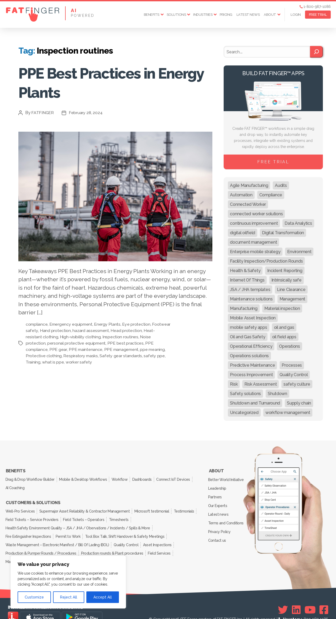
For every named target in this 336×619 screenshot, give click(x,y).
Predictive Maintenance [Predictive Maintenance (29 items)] (252, 365)
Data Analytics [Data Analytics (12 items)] (298, 223)
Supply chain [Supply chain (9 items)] (299, 403)
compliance (37, 324)
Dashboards (146, 478)
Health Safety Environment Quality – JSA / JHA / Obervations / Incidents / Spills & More (77, 521)
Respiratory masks (81, 355)
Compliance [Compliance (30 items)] (270, 194)
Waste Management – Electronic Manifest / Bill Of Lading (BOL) (57, 536)
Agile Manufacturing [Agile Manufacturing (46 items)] (249, 185)
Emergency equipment (72, 324)
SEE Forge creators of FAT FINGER (208, 608)
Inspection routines (132, 336)
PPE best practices (126, 343)
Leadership (218, 486)
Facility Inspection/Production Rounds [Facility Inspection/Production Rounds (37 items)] (266, 261)
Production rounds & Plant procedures (113, 543)
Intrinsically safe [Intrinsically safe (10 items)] (286, 280)
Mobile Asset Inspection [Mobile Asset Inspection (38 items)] (253, 317)
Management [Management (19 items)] (292, 298)
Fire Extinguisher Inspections (28, 528)
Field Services (162, 543)
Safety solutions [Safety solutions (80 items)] (245, 393)
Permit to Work (69, 528)
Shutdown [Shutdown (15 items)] (277, 393)
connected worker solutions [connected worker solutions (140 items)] (256, 213)
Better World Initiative (226, 478)
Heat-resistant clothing (47, 336)
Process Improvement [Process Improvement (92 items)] (251, 374)
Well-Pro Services (20, 506)
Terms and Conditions (226, 516)
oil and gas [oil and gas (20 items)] (284, 327)
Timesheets (148, 514)
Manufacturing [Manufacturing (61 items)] (244, 308)
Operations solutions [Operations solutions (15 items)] (249, 355)
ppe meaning (154, 349)
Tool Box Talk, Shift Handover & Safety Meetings (127, 528)
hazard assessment (110, 330)
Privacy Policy (220, 524)
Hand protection (74, 330)
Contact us (217, 531)
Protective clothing (44, 355)
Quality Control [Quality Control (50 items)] (294, 374)
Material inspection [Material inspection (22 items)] (282, 308)
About (270, 15)
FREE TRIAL (318, 15)
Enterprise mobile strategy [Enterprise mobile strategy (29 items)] (255, 251)
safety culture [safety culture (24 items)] (297, 384)
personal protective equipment (76, 343)
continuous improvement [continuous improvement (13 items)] (254, 223)
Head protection (146, 330)
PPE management (122, 349)
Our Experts (218, 501)
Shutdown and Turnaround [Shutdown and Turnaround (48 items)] (255, 403)
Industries (202, 15)
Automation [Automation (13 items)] (241, 194)
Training (33, 362)
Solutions (176, 15)
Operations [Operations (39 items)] (289, 346)
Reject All (68, 597)
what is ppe (53, 362)
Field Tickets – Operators (111, 514)
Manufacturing (17, 551)
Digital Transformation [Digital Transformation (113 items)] (283, 232)
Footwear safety (41, 330)
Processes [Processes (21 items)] (292, 365)
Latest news (248, 15)
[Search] (316, 52)
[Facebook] (323, 598)
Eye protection (138, 324)
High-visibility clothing (91, 336)
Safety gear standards (121, 355)
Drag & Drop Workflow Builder (30, 478)
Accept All (102, 597)
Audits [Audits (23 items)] (281, 185)
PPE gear (58, 349)
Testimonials (16, 514)
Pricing (226, 15)
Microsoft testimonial (154, 506)
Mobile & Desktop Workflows (84, 478)
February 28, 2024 (86, 112)
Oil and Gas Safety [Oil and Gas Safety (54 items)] (247, 336)
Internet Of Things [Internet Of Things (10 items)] (247, 280)
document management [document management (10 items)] (253, 242)
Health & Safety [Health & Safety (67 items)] (245, 270)
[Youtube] (310, 598)
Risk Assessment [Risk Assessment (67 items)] (260, 384)
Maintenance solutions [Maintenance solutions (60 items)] (251, 298)
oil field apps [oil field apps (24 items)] (284, 336)
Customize (34, 597)
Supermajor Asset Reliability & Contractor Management (86, 506)
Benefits (151, 15)
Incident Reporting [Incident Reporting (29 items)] (284, 270)
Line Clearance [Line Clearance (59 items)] (291, 289)
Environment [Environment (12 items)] (299, 251)
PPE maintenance (86, 349)
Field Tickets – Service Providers (59, 514)
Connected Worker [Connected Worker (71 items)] (248, 204)
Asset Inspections (160, 536)
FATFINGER (42, 112)
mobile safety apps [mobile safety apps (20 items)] (248, 327)
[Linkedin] (296, 598)
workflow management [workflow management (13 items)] (287, 412)
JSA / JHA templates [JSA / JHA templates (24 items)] (250, 289)
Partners (215, 493)
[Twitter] (283, 598)
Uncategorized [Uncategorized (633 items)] (244, 412)
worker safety (79, 362)
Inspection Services (51, 551)
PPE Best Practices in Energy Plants (96, 82)
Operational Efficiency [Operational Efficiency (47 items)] (251, 346)
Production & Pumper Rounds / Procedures (41, 543)
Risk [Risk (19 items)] (234, 384)
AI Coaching (15, 485)
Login (296, 15)
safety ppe (154, 355)
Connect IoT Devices (179, 478)
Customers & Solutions (33, 499)
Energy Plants (109, 324)
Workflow (123, 478)
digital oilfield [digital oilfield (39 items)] (242, 232)
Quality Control (127, 536)
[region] (68, 582)
